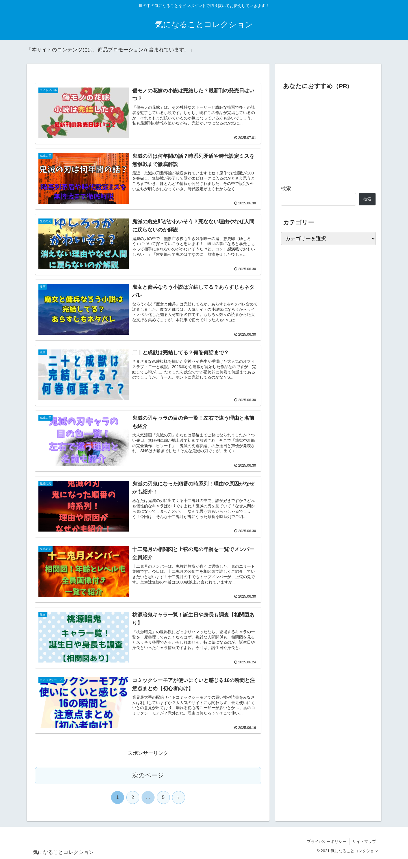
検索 (286, 188)
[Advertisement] (328, 135)
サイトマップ (364, 841)
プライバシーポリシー (326, 841)
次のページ (148, 775)
